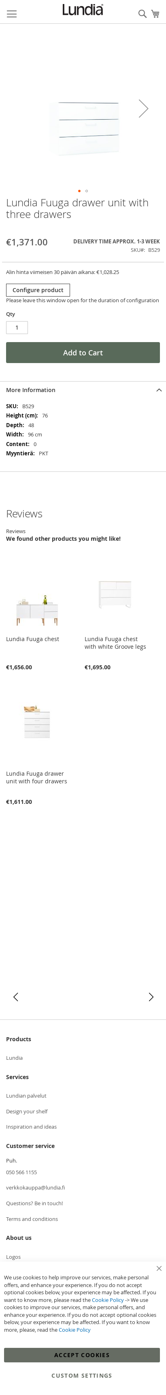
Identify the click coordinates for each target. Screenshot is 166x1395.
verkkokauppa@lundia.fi (35, 1187)
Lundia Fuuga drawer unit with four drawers (36, 777)
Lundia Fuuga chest (32, 639)
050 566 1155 (21, 1172)
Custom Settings (81, 1375)
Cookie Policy (108, 1300)
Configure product (38, 290)
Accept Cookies (82, 1355)
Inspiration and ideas (31, 1126)
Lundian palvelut (26, 1095)
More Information (30, 390)
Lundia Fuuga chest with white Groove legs (115, 642)
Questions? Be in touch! (34, 1203)
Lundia (14, 1057)
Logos (13, 1256)
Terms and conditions (32, 1219)
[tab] (83, 390)
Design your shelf (26, 1111)
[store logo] (83, 9)
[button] (144, 108)
